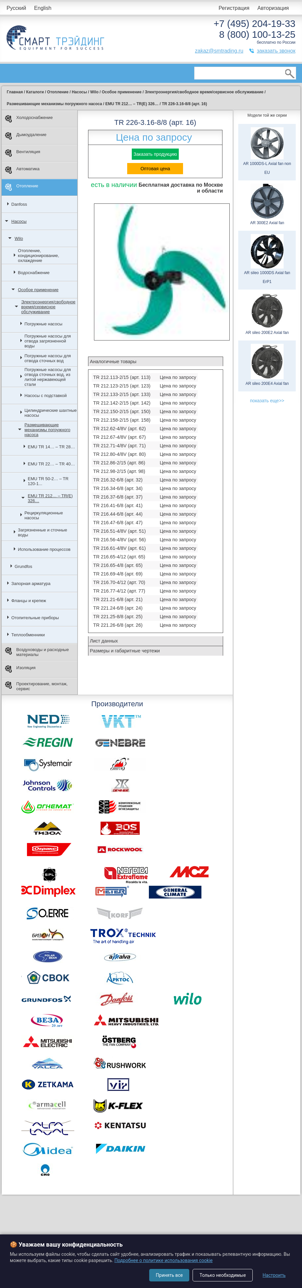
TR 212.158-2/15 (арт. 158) (122, 420)
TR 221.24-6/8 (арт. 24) (118, 608)
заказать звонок (276, 51)
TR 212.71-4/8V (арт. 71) (119, 445)
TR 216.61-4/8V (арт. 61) (119, 548)
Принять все (169, 1275)
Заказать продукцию (155, 154)
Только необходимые (222, 1275)
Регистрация (234, 8)
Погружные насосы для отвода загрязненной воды (48, 341)
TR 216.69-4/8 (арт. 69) (118, 573)
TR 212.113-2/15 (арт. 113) (122, 377)
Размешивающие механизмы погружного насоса (47, 429)
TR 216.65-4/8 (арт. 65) (118, 565)
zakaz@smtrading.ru (219, 51)
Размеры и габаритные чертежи (125, 650)
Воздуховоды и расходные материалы (37, 652)
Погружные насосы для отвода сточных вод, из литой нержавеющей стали (48, 377)
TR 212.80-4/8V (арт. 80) (119, 454)
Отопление (21, 187)
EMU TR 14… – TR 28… (51, 446)
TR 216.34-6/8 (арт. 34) (118, 488)
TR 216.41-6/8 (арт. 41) (118, 505)
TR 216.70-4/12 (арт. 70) (119, 582)
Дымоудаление (26, 136)
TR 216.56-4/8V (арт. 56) (119, 539)
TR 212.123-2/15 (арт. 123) (122, 385)
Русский (16, 8)
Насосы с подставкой (46, 395)
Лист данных (104, 641)
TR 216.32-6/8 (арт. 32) (118, 479)
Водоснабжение (34, 272)
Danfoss (19, 204)
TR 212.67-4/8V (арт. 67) (119, 437)
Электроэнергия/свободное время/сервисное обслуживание (48, 306)
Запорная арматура (31, 583)
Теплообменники (28, 634)
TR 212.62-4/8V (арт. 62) (119, 428)
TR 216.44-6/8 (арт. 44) (118, 514)
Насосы (19, 221)
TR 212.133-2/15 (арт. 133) (122, 394)
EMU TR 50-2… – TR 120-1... (48, 481)
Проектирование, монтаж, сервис (36, 686)
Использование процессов (44, 549)
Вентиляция (22, 153)
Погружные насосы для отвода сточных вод (48, 358)
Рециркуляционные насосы (44, 515)
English (42, 8)
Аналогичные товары (113, 361)
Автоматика (22, 170)
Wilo (19, 238)
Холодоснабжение (29, 119)
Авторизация (273, 8)
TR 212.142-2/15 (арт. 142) (122, 403)
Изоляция (20, 669)
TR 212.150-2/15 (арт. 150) (122, 411)
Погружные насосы (43, 323)
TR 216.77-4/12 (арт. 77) (119, 591)
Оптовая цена (155, 168)
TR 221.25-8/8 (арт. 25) (118, 616)
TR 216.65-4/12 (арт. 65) (119, 556)
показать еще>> (267, 400)
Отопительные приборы (35, 617)
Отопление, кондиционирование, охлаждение (38, 255)
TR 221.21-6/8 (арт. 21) (118, 599)
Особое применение (38, 289)
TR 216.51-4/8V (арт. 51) (119, 531)
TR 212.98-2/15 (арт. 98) (119, 471)
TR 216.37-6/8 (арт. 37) (118, 497)
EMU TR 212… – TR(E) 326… (50, 498)
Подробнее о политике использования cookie (163, 1260)
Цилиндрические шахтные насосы (51, 413)
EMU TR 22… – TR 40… (51, 463)
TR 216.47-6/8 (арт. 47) (118, 522)
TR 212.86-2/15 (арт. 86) (119, 462)
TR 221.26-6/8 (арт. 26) (118, 625)
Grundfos (23, 566)
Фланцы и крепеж (29, 600)
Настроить (274, 1275)
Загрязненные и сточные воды (42, 532)
